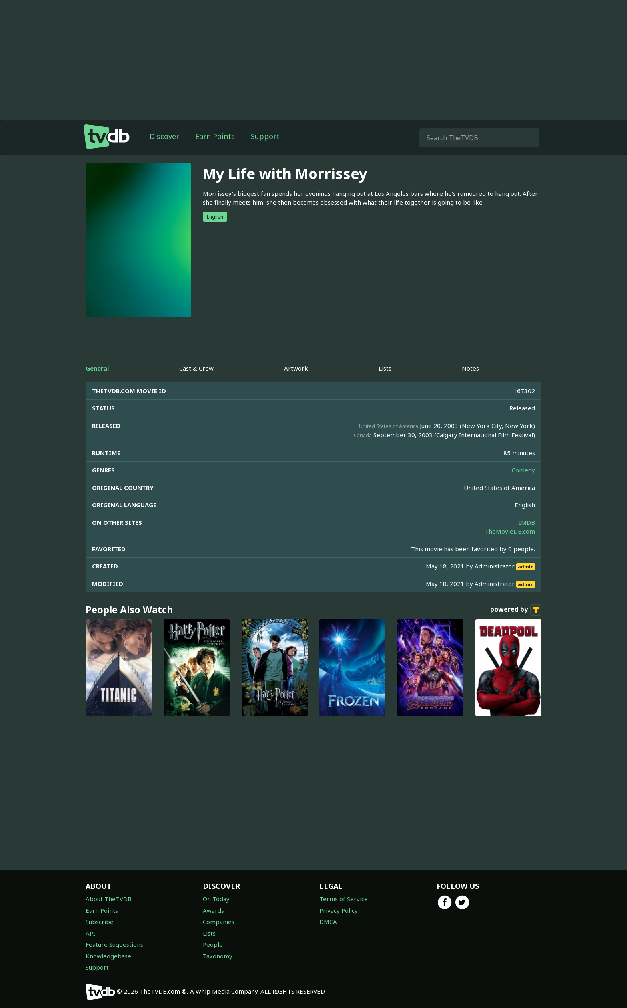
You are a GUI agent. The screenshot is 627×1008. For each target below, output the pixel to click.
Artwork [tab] (296, 368)
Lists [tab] (385, 368)
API (90, 933)
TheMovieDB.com (510, 531)
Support (265, 136)
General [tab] (97, 368)
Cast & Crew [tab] (196, 368)
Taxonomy (217, 956)
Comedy (523, 470)
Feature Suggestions (114, 944)
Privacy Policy (338, 910)
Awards (213, 910)
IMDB (527, 522)
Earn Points (215, 136)
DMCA (328, 922)
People (213, 944)
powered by (515, 610)
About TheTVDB (109, 899)
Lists (209, 933)
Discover (164, 136)
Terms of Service (343, 899)
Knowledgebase (108, 956)
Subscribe (100, 922)
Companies (218, 922)
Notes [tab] (470, 368)
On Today (216, 899)
